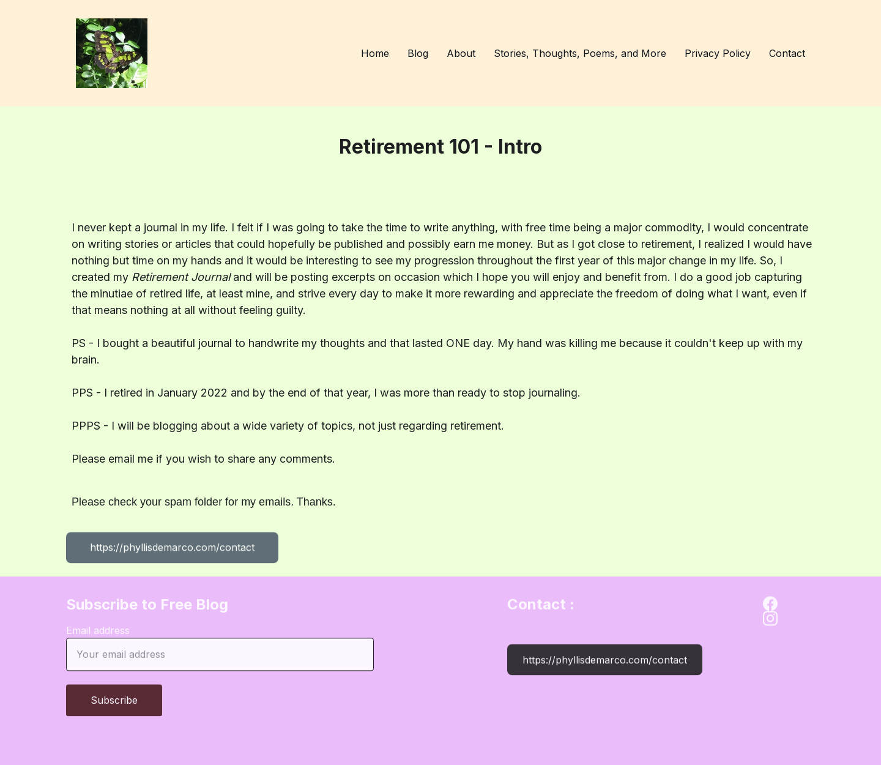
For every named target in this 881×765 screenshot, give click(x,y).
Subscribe (114, 706)
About (461, 53)
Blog (417, 53)
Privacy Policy (718, 53)
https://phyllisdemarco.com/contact (172, 549)
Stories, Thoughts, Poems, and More (580, 53)
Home (375, 53)
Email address (98, 636)
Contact (787, 53)
